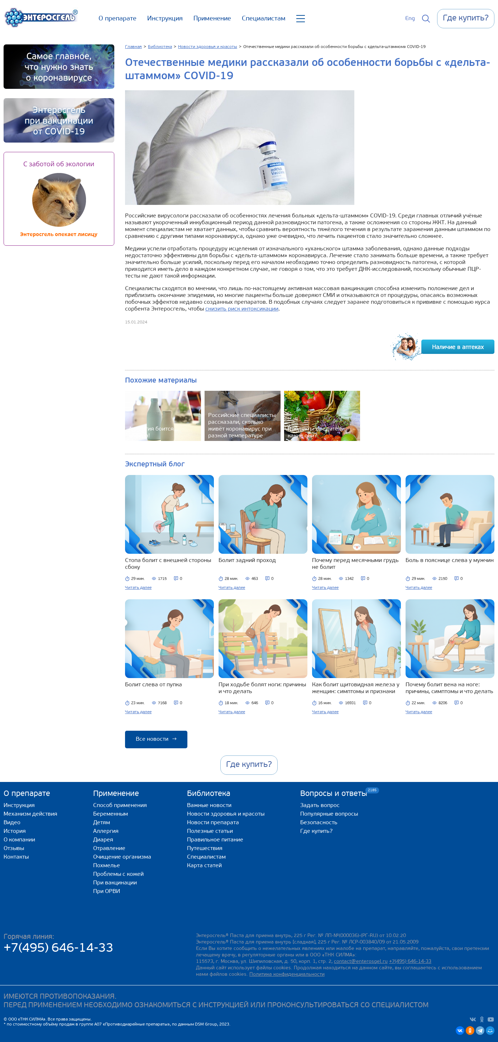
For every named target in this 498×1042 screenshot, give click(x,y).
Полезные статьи (210, 831)
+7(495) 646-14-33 (59, 948)
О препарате (118, 18)
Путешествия (204, 848)
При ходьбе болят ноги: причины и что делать (262, 688)
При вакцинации (115, 883)
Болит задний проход (247, 560)
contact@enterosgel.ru (361, 961)
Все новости (156, 739)
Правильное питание (215, 840)
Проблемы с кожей (118, 874)
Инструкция (165, 18)
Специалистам (264, 18)
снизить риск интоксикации (241, 309)
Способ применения (120, 805)
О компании (19, 840)
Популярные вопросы (329, 814)
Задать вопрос (320, 805)
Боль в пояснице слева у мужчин (450, 560)
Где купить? (316, 831)
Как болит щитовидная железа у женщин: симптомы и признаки (355, 688)
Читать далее (138, 588)
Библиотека (208, 794)
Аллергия (106, 831)
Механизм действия (30, 814)
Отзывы (14, 848)
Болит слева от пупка (153, 685)
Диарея (103, 840)
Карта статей (204, 866)
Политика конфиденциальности (287, 974)
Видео (12, 823)
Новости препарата (213, 823)
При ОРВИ (106, 891)
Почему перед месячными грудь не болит (355, 564)
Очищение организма (122, 857)
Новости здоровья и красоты (225, 814)
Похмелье (106, 866)
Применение (212, 18)
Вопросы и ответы (333, 793)
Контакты (16, 857)
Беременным (110, 814)
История (15, 831)
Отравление (109, 848)
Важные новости (209, 805)
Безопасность (318, 823)
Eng (410, 18)
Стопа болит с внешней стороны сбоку (168, 564)
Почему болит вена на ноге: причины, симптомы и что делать (449, 688)
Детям (101, 823)
